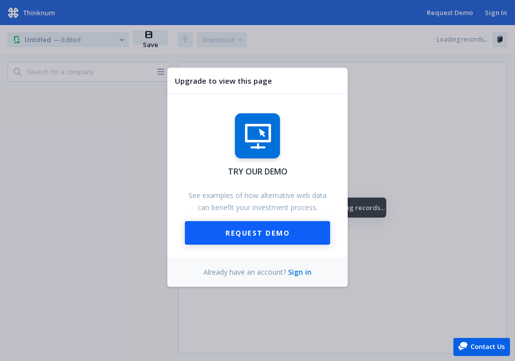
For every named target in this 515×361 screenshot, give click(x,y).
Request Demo (257, 233)
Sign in (300, 272)
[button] (481, 346)
